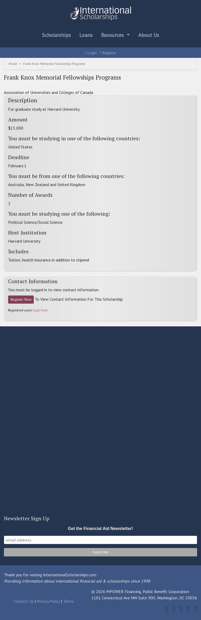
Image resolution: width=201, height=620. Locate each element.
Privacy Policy (48, 601)
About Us (148, 35)
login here (40, 310)
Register (108, 52)
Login (91, 52)
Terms (68, 601)
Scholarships (56, 35)
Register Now (20, 299)
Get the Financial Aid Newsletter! (100, 528)
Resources (113, 35)
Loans (86, 35)
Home (12, 64)
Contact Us (24, 601)
